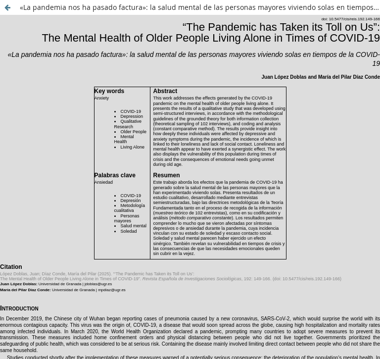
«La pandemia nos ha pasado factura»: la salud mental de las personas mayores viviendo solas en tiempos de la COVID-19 (200, 7)
